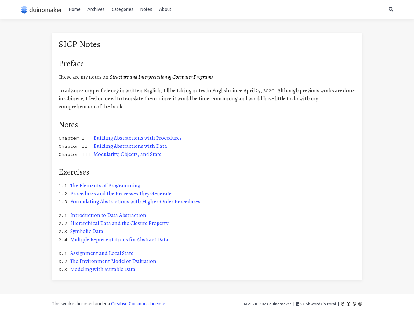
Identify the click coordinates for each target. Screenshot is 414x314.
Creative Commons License (138, 303)
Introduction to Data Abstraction (108, 215)
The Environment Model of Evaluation (113, 261)
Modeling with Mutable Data (102, 269)
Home (75, 9)
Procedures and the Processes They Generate (121, 193)
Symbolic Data (86, 231)
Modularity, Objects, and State (127, 154)
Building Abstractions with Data (130, 146)
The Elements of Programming (105, 185)
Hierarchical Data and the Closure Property (119, 223)
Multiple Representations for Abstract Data (119, 239)
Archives (96, 9)
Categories (123, 9)
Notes (146, 9)
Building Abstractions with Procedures (137, 138)
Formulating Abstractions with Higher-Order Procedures (135, 201)
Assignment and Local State (102, 253)
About (165, 9)
